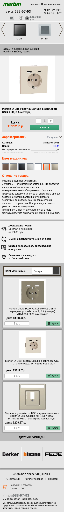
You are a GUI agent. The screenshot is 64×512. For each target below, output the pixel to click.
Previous (3, 29)
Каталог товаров (34, 479)
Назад (5, 48)
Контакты (34, 4)
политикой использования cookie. (20, 508)
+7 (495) (17, 11)
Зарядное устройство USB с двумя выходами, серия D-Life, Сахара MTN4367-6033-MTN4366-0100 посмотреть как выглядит (32, 416)
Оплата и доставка (51, 4)
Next (61, 29)
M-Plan (44, 38)
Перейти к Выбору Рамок (16, 51)
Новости (53, 479)
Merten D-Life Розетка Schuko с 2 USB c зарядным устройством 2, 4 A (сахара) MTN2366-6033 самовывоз (32, 311)
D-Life (20, 38)
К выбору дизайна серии (25, 48)
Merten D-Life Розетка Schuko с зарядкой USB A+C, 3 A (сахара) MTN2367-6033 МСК (32, 362)
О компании (13, 479)
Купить (44, 127)
